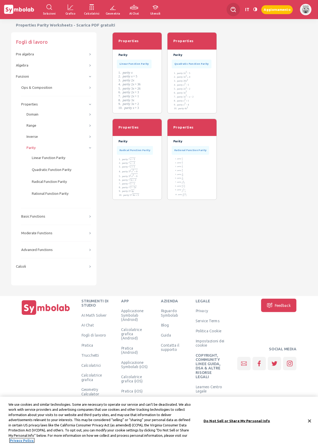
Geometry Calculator (90, 391)
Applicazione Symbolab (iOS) (134, 364)
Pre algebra (25, 54)
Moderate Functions (36, 233)
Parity (31, 148)
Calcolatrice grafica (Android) (131, 333)
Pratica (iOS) (132, 391)
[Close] (309, 426)
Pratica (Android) (129, 350)
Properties (29, 104)
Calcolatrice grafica (91, 377)
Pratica (87, 345)
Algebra (22, 65)
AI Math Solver (94, 315)
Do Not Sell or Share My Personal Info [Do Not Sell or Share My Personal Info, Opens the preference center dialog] (237, 425)
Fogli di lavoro (93, 335)
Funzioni (22, 76)
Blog (165, 325)
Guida (166, 335)
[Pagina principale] (46, 315)
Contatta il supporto (170, 347)
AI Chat (87, 325)
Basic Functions (33, 216)
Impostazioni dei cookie (210, 343)
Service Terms (208, 321)
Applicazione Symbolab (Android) (132, 315)
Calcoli (21, 266)
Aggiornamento (277, 9)
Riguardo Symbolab (169, 313)
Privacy (202, 311)
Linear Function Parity (48, 158)
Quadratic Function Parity (52, 170)
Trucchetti (90, 355)
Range (31, 125)
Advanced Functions (37, 250)
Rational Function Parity (50, 194)
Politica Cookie (208, 331)
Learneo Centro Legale (209, 389)
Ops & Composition (36, 88)
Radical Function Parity (49, 182)
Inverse (32, 137)
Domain (32, 114)
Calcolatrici (91, 365)
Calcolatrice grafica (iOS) (132, 378)
